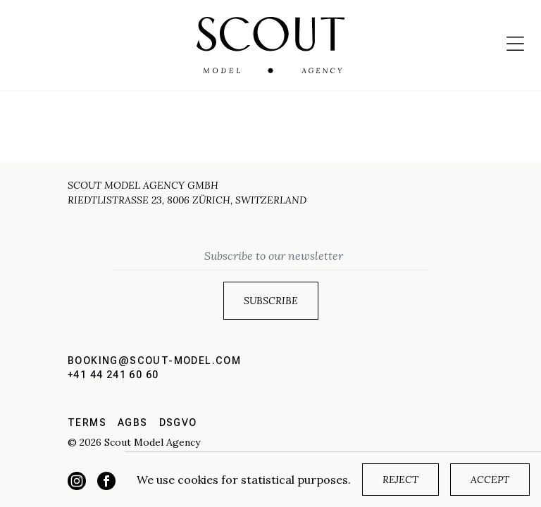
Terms (87, 422)
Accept (490, 479)
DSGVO (178, 422)
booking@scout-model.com (154, 360)
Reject (400, 479)
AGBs (133, 422)
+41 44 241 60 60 (113, 374)
